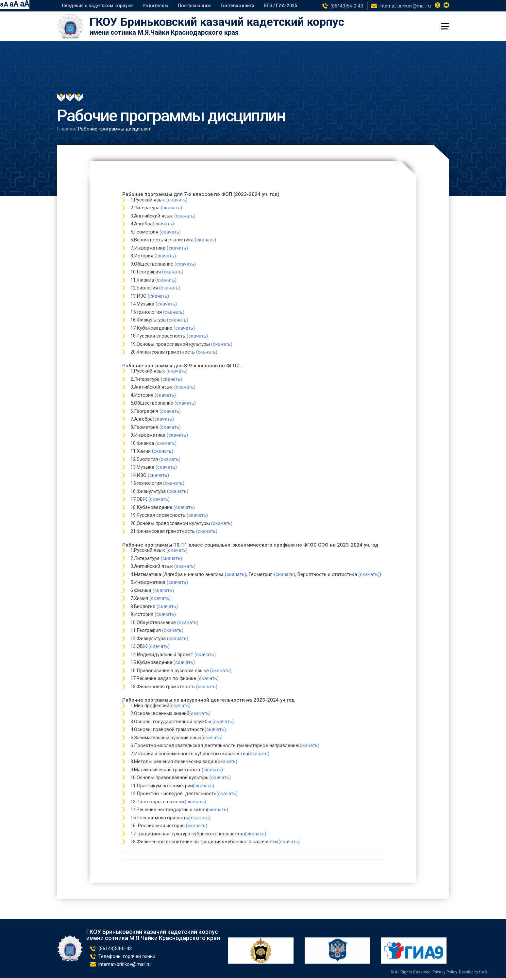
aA (4, 4)
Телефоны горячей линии (126, 956)
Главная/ (67, 129)
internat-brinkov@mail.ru (405, 6)
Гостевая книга (237, 5)
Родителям (155, 5)
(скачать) (177, 200)
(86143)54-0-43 (346, 6)
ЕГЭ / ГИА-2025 (280, 5)
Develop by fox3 (473, 972)
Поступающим (194, 5)
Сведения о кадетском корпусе (97, 5)
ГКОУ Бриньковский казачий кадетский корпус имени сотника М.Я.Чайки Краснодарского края (153, 935)
